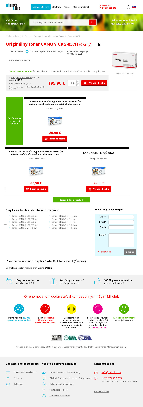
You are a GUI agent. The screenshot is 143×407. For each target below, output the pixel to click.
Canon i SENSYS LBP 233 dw (24, 225)
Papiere (67, 7)
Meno (102, 216)
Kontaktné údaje (101, 391)
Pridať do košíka (94, 83)
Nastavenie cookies (58, 389)
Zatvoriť (5, 224)
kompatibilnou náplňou (21, 77)
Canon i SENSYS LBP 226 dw (24, 219)
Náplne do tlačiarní (40, 7)
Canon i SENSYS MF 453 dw (64, 225)
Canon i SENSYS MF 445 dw (64, 216)
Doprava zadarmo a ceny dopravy (65, 372)
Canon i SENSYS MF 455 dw (64, 228)
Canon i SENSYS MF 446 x (63, 219)
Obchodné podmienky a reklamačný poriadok (70, 378)
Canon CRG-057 (74, 36)
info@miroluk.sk (111, 372)
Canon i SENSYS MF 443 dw (24, 228)
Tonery (27, 36)
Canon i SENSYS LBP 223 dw (24, 216)
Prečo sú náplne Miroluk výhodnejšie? (47, 51)
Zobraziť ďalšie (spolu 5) (71, 200)
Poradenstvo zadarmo (60, 395)
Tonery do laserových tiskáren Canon (49, 36)
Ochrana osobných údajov (61, 384)
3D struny (56, 7)
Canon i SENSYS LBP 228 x (23, 222)
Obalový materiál (81, 7)
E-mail (102, 222)
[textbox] (59, 22)
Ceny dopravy (99, 71)
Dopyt (102, 235)
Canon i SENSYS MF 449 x (63, 222)
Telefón (102, 227)
